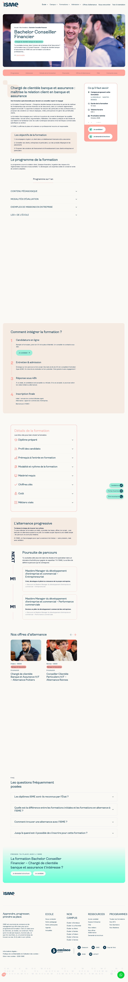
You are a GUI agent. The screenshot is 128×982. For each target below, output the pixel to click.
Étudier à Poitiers (72, 935)
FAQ (98, 73)
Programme (15, 73)
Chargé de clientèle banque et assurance (29, 42)
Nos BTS (113, 922)
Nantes (106, 97)
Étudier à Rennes (72, 937)
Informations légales (10, 952)
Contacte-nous (111, 73)
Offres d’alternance (90, 5)
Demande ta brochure (95, 936)
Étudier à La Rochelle (74, 926)
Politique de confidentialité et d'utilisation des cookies (21, 954)
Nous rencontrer (104, 5)
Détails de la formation (48, 73)
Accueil (16, 27)
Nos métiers (92, 928)
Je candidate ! (23, 353)
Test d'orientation (118, 5)
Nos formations (24, 27)
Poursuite (66, 73)
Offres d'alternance (83, 73)
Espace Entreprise (94, 922)
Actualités (48, 931)
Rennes (94, 100)
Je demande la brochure (101, 137)
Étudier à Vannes (72, 940)
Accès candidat (93, 920)
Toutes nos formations (117, 920)
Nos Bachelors (115, 925)
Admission (30, 73)
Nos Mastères (114, 928)
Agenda (48, 928)
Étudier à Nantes (72, 932)
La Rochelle (96, 97)
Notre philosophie (51, 925)
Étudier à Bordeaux (73, 923)
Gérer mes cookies (9, 957)
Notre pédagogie (51, 922)
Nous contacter (50, 920)
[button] (75, 635)
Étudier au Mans (72, 929)
